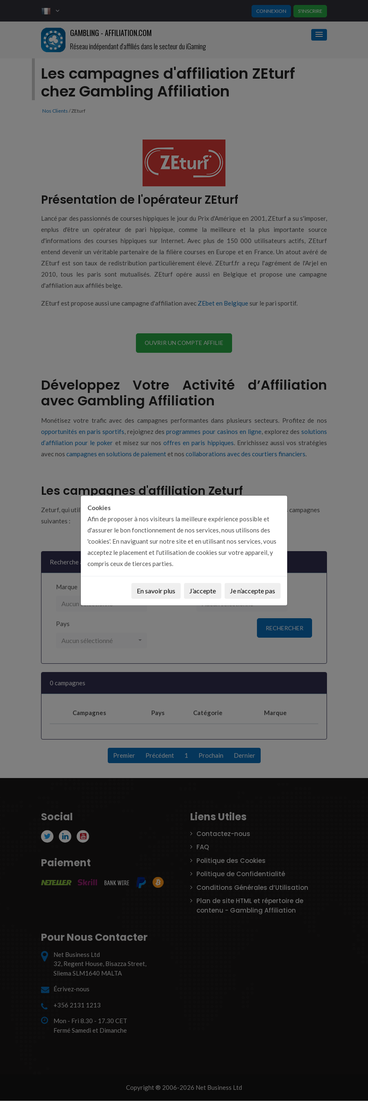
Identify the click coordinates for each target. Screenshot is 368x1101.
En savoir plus (156, 591)
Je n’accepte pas (252, 591)
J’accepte (202, 591)
